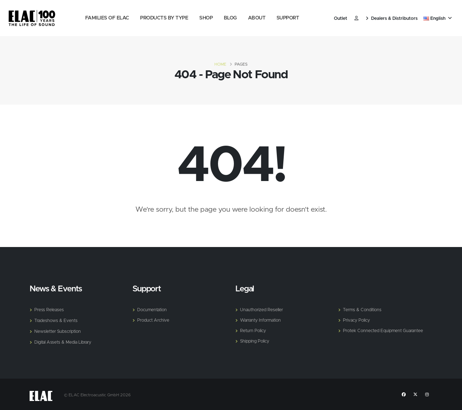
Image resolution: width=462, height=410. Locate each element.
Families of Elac (107, 18)
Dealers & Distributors (392, 18)
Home (220, 64)
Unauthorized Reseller (262, 309)
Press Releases (49, 309)
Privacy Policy (357, 319)
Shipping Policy (255, 340)
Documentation (153, 309)
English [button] (437, 18)
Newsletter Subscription (59, 330)
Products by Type (164, 18)
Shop (206, 18)
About (257, 18)
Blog (230, 18)
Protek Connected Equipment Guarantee (385, 329)
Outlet (340, 18)
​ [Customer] (356, 18)
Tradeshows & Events (56, 320)
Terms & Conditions (363, 309)
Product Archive (154, 319)
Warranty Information (262, 319)
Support (287, 18)
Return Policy (253, 329)
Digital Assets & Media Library (64, 341)
